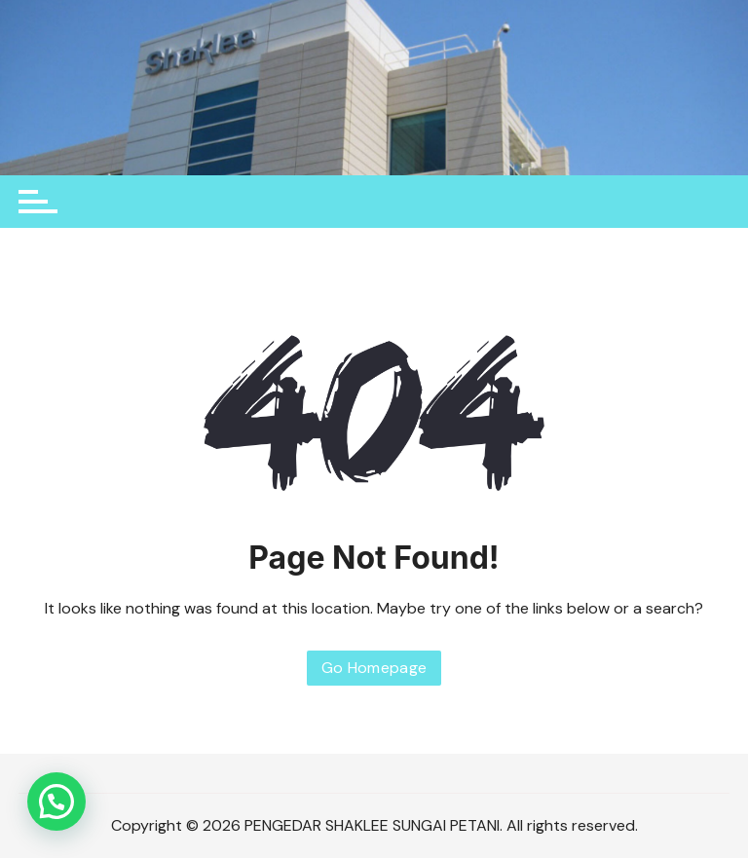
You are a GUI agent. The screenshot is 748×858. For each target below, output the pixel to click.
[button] (56, 801)
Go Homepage (374, 667)
